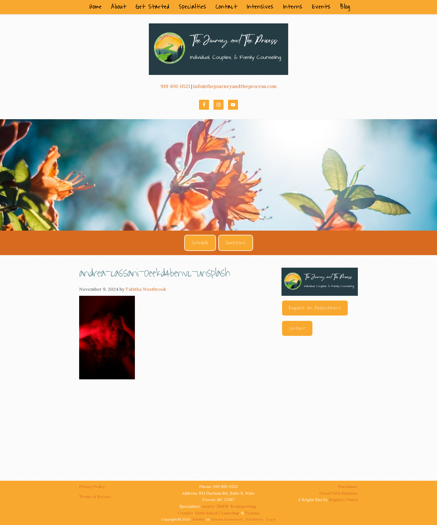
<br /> (319, 403)
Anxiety (208, 506)
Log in (271, 519)
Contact (297, 328)
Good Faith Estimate (338, 493)
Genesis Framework (227, 519)
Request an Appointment (315, 308)
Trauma (252, 513)
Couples (185, 513)
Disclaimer (348, 486)
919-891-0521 (175, 86)
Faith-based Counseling (217, 513)
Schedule (200, 243)
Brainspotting (243, 506)
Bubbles (198, 519)
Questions (236, 243)
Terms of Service (95, 496)
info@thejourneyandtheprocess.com (234, 86)
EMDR (223, 506)
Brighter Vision (343, 499)
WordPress (254, 519)
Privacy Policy (92, 486)
